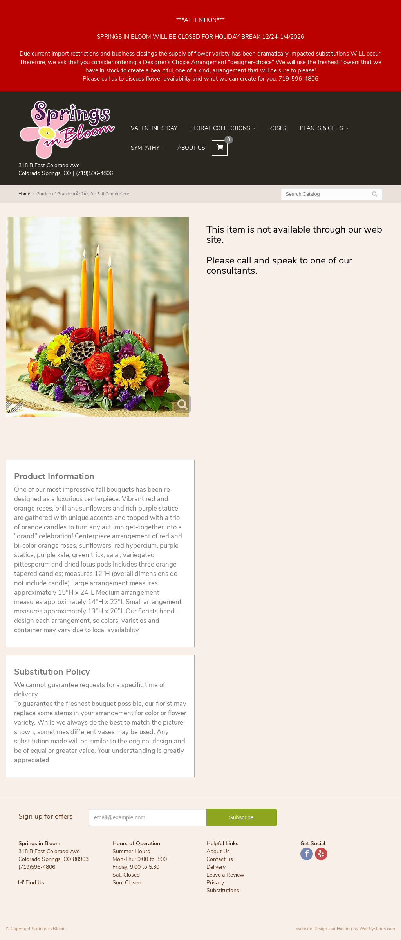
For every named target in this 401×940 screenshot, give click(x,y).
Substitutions (222, 890)
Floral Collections (220, 128)
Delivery (216, 867)
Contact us (219, 859)
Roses (277, 128)
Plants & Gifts (321, 128)
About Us (191, 148)
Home (24, 194)
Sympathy (145, 148)
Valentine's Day (154, 128)
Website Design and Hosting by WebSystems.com (345, 929)
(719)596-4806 (94, 173)
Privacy (215, 882)
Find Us (31, 882)
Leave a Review (225, 875)
